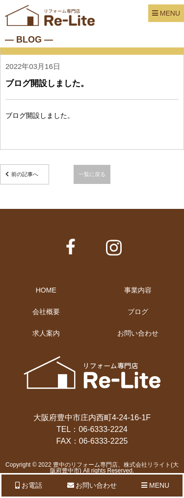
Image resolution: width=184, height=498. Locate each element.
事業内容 (138, 290)
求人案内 (46, 333)
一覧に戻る (92, 174)
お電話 (28, 485)
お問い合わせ (137, 333)
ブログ (138, 312)
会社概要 (46, 312)
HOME (46, 290)
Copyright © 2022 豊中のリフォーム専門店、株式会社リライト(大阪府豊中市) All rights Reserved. (92, 467)
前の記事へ (24, 174)
